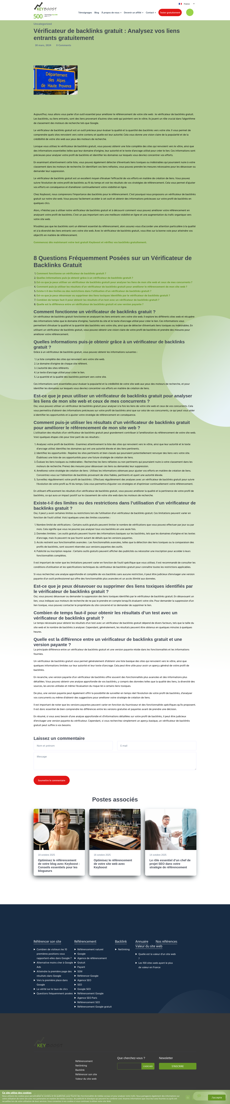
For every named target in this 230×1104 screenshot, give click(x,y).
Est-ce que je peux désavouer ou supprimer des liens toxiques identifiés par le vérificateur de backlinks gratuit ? (103, 295)
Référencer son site (47, 941)
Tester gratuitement (170, 12)
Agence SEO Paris (87, 998)
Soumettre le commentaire (51, 780)
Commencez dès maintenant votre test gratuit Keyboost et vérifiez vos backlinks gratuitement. (90, 242)
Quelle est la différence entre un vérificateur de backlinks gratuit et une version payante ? (90, 304)
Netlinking (124, 949)
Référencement (85, 941)
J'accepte (217, 1097)
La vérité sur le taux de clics (52, 989)
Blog (96, 12)
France (187, 3)
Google (81, 954)
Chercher (148, 1066)
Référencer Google (87, 976)
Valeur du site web (148, 946)
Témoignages (85, 12)
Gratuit (81, 962)
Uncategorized (43, 23)
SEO (79, 985)
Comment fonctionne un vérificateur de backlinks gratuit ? (71, 273)
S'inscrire (178, 1066)
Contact (150, 12)
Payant (81, 967)
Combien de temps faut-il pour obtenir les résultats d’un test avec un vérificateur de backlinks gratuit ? (98, 300)
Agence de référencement (92, 958)
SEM (79, 971)
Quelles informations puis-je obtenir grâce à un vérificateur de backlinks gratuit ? (85, 278)
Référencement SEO (88, 1002)
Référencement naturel (90, 949)
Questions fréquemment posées (55, 993)
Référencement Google (90, 993)
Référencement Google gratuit (94, 1007)
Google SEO (84, 989)
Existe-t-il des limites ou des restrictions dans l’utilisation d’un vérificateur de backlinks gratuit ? (94, 291)
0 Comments (63, 45)
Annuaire (141, 941)
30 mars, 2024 (43, 45)
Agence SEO (84, 980)
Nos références (166, 941)
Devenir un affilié (132, 12)
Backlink (121, 941)
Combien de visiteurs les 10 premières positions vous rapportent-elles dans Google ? (54, 953)
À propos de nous (110, 12)
